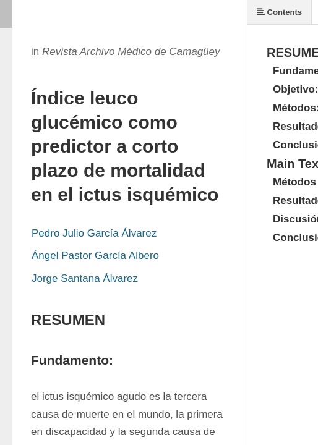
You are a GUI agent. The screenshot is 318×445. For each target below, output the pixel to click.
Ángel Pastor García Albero (95, 255)
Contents (279, 12)
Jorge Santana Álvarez (85, 278)
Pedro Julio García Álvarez (94, 233)
